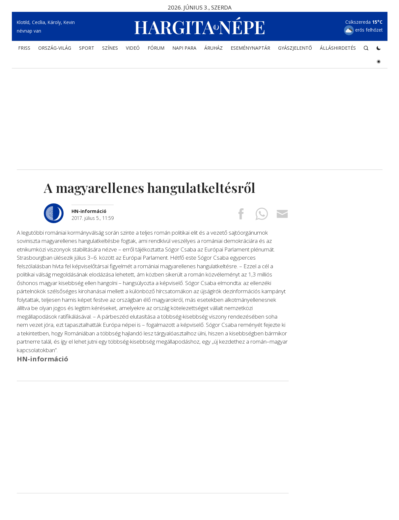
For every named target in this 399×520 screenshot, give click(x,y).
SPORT (86, 48)
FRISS (24, 48)
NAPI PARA (184, 48)
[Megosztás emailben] (282, 216)
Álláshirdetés (338, 48)
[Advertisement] (200, 113)
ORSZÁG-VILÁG (54, 48)
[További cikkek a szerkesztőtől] (57, 207)
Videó (133, 48)
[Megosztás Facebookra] (241, 216)
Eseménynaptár (250, 48)
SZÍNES (110, 48)
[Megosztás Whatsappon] (261, 216)
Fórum (156, 48)
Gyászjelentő (295, 48)
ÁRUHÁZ (213, 48)
